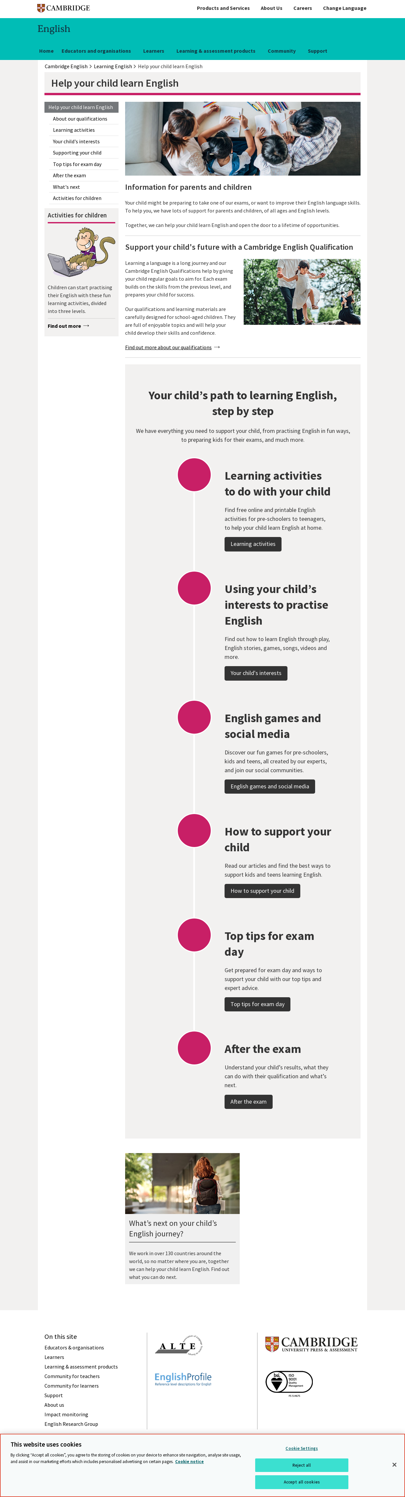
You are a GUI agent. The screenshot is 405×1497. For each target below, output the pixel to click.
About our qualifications (80, 118)
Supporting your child (77, 152)
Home (46, 50)
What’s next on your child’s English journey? (173, 1228)
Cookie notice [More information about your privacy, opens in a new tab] (189, 1461)
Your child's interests (76, 141)
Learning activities (74, 130)
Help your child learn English (80, 107)
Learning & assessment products (216, 50)
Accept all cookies (302, 1482)
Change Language (344, 8)
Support (317, 50)
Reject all (301, 1465)
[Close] (394, 1464)
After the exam (69, 175)
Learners (153, 50)
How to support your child (262, 916)
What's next (66, 187)
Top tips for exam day (77, 164)
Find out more (64, 326)
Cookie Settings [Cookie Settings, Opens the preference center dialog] (301, 1448)
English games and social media (269, 812)
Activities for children (77, 198)
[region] (202, 1465)
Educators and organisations (96, 50)
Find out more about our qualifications (168, 347)
